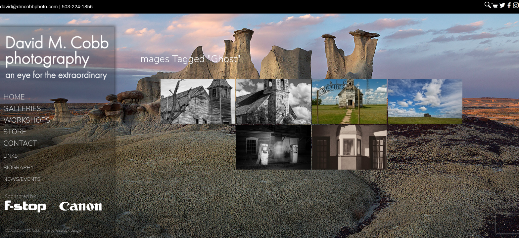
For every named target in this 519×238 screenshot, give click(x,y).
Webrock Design (68, 231)
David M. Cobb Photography (57, 58)
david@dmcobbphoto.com (29, 6)
